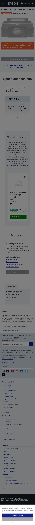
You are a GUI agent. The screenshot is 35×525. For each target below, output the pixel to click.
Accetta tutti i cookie (17, 515)
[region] (17, 514)
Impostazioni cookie (17, 522)
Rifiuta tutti (17, 519)
